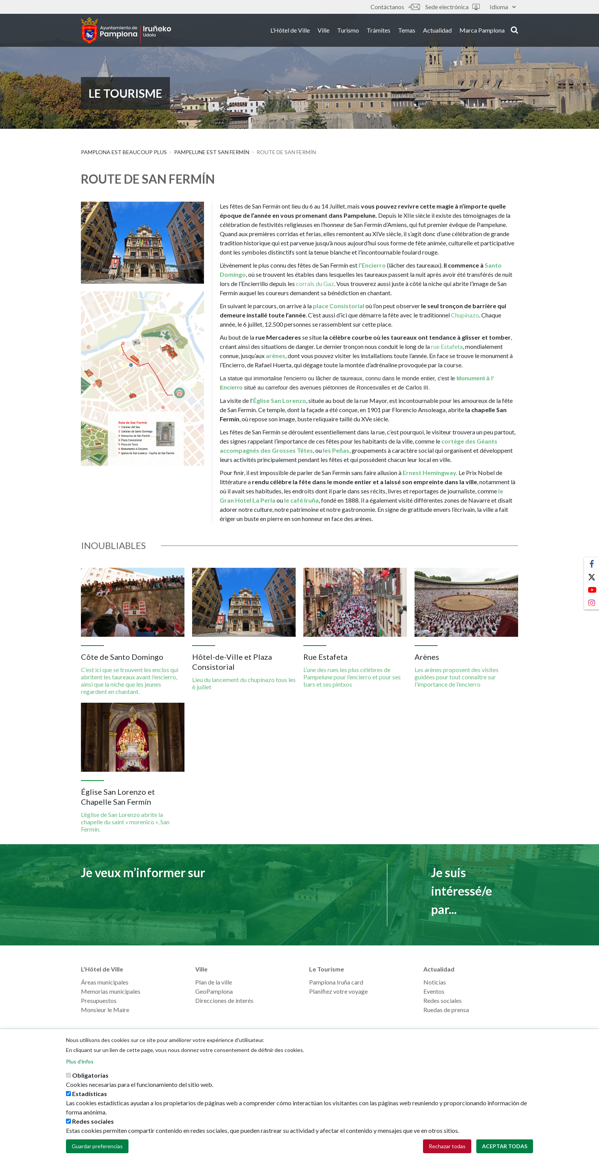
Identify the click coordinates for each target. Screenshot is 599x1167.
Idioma (503, 6)
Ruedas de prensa (446, 1009)
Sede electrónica (452, 6)
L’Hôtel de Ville (290, 30)
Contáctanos (395, 6)
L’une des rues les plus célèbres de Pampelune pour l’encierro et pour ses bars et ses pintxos (352, 677)
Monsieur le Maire (105, 1009)
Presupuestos (99, 1000)
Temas (406, 30)
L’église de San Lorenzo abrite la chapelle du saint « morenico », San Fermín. (125, 822)
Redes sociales (442, 1000)
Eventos (433, 991)
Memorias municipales (110, 991)
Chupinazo (465, 315)
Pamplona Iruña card (336, 982)
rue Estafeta (447, 346)
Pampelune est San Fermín (211, 152)
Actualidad (437, 30)
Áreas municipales (104, 982)
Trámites (378, 30)
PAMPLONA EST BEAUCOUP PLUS (124, 152)
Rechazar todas (447, 1150)
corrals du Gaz (315, 283)
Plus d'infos (80, 1065)
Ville (323, 30)
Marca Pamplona (482, 30)
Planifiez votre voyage (338, 991)
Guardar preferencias (97, 1150)
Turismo (348, 30)
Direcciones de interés (224, 1000)
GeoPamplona (214, 991)
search (514, 29)
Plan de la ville (213, 982)
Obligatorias (90, 1079)
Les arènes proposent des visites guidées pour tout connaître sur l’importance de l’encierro (457, 677)
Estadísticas (89, 1097)
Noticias (434, 982)
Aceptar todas (504, 1150)
